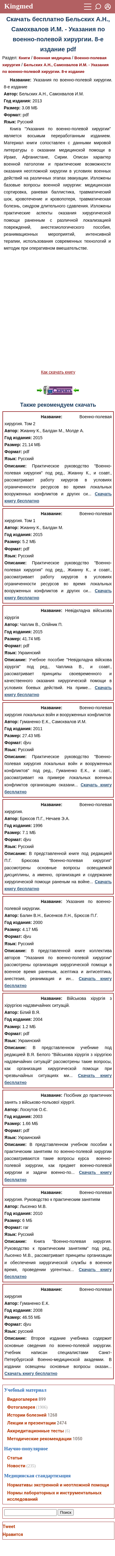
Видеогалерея (22, 1399)
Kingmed (18, 6)
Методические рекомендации (39, 1438)
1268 (52, 1415)
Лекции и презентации (31, 1423)
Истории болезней (27, 1415)
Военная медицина (52, 58)
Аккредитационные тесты (35, 1431)
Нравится (13, 1534)
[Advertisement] (57, 310)
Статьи (14, 1458)
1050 (77, 1438)
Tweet (9, 1526)
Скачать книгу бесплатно (31, 1373)
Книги (24, 58)
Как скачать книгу (58, 372)
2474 (61, 1423)
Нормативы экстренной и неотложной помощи (58, 1485)
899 (42, 1399)
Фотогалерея (21, 1407)
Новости (16, 1466)
